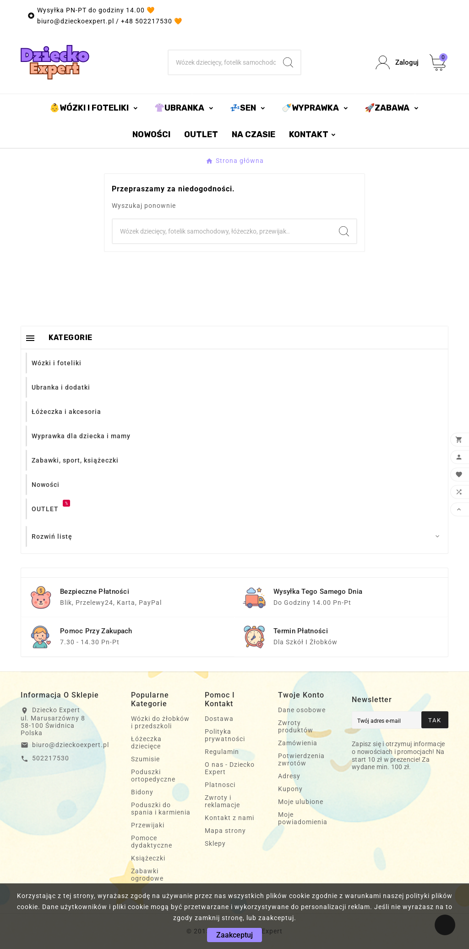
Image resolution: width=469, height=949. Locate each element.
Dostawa (219, 718)
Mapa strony (225, 830)
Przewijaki (147, 825)
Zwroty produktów (295, 726)
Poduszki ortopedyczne (153, 775)
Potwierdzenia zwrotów (301, 759)
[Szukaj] (222, 62)
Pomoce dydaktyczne (151, 841)
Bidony (142, 792)
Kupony (290, 789)
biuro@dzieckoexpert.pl (70, 744)
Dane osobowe (302, 710)
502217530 (50, 758)
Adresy (289, 776)
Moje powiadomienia (302, 818)
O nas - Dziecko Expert (230, 768)
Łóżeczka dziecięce (146, 742)
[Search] (288, 62)
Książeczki (148, 858)
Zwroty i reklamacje (222, 801)
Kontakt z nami (229, 817)
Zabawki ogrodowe (147, 874)
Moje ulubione (300, 801)
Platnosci (220, 784)
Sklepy (215, 843)
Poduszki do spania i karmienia (161, 808)
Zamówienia (297, 743)
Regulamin (222, 751)
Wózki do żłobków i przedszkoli (160, 722)
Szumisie (145, 759)
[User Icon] (397, 63)
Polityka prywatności (225, 735)
